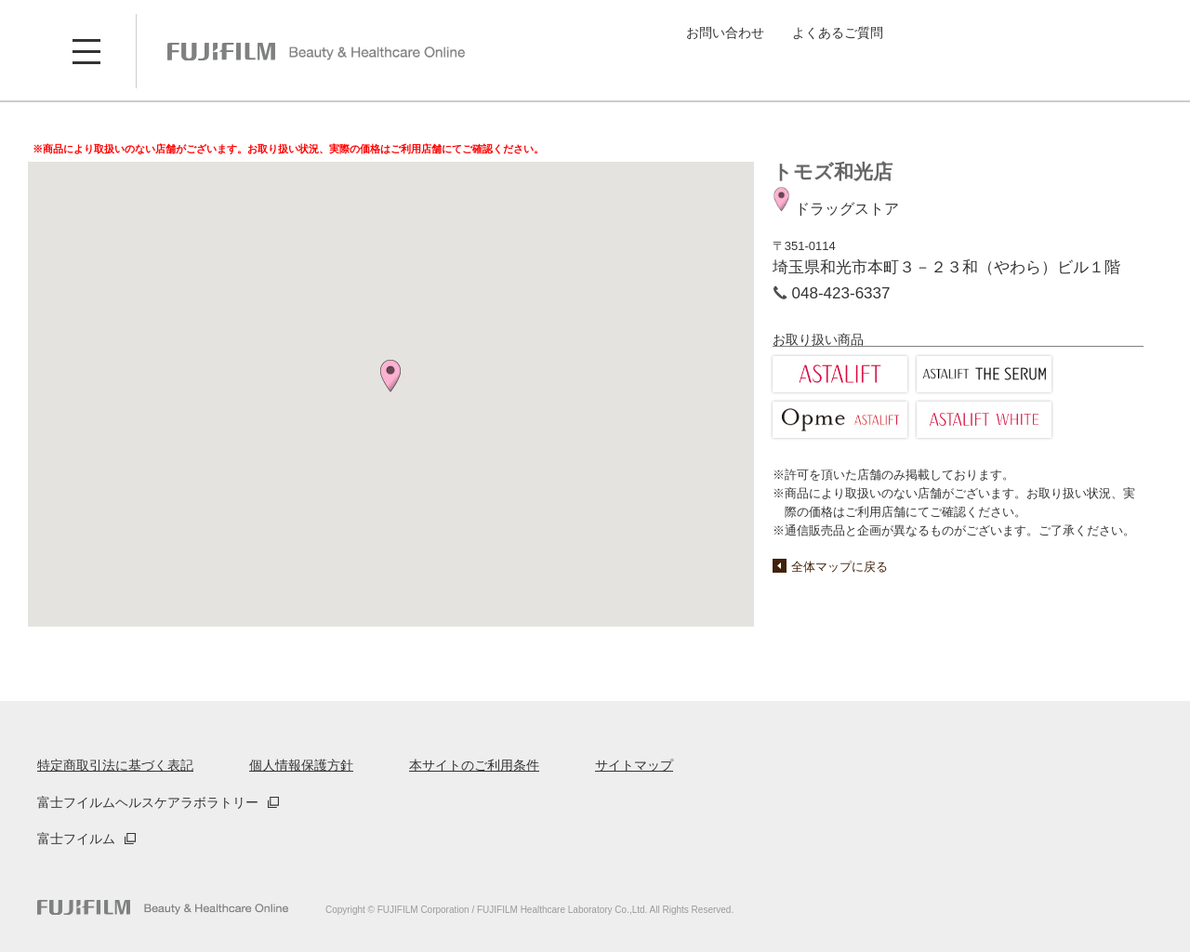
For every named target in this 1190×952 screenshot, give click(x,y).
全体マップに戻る (839, 567)
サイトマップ (634, 765)
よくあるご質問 (837, 32)
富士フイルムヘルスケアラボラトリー (147, 802)
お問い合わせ (725, 32)
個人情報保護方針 (301, 765)
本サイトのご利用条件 (474, 765)
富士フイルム (76, 838)
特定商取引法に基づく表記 (115, 765)
